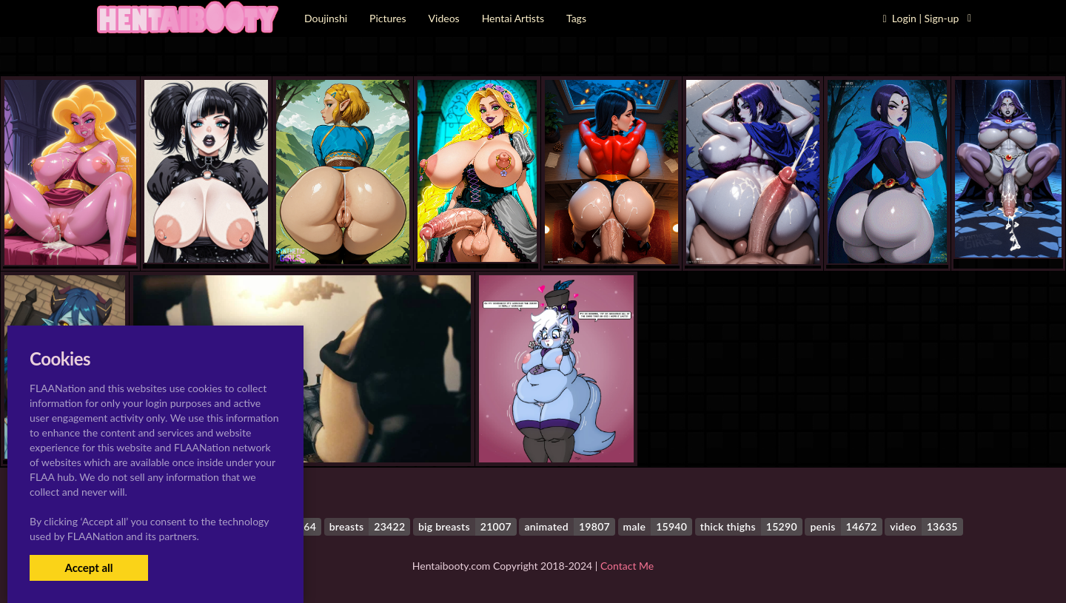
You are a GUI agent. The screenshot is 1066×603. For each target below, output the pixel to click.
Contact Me (627, 565)
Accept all (88, 567)
